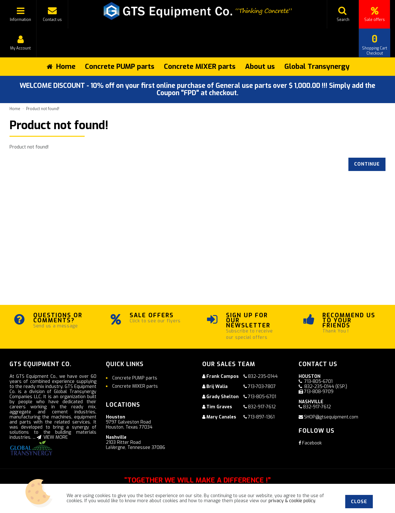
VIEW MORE (52, 437)
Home (15, 108)
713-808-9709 (318, 392)
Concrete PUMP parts (119, 66)
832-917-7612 (262, 407)
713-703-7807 (262, 387)
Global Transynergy (317, 66)
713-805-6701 (262, 397)
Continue (366, 164)
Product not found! (42, 108)
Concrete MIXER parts (200, 66)
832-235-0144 (263, 376)
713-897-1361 (261, 417)
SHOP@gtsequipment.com (331, 417)
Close (359, 501)
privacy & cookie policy (292, 501)
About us (260, 66)
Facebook (310, 443)
